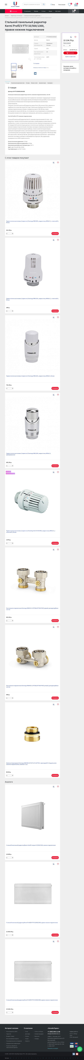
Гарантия (8, 1034)
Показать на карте (53, 1048)
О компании (27, 11)
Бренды (36, 11)
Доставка (58, 11)
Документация (42, 83)
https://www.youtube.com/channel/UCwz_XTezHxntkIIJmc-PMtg (77, 1054)
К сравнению (71, 37)
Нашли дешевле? (67, 43)
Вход (53, 4)
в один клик (70, 56)
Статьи (43, 11)
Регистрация (61, 4)
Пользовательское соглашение (14, 1041)
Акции (50, 11)
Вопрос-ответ (34, 83)
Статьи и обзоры (39, 1031)
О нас (26, 1031)
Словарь (37, 1038)
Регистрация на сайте (11, 1031)
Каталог (14, 11)
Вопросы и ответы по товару (41, 67)
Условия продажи (39, 1034)
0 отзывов (36, 63)
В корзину (71, 53)
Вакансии (37, 1036)
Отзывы (28, 83)
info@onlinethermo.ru (54, 1034)
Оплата (27, 1036)
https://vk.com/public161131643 (74, 1054)
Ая (10, 1058)
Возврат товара (10, 1036)
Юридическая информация (13, 1043)
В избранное (75, 37)
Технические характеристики (17, 83)
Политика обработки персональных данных (12, 1046)
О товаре (8, 83)
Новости (27, 1041)
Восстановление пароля (12, 1038)
